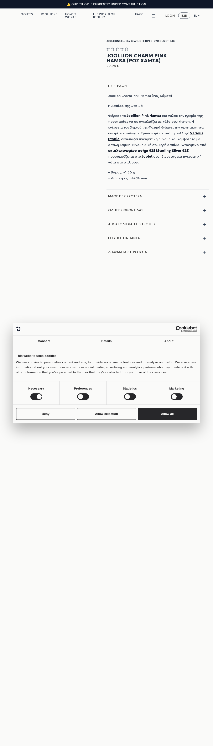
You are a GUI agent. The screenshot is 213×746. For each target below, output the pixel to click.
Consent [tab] (44, 341)
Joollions (49, 14)
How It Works (70, 16)
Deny (46, 414)
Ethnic (147, 40)
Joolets (26, 14)
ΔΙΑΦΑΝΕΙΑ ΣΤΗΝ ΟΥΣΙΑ (157, 252)
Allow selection (106, 414)
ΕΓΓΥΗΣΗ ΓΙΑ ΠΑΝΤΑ (157, 238)
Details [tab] (106, 341)
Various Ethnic (164, 40)
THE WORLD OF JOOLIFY (104, 16)
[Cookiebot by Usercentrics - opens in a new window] (179, 329)
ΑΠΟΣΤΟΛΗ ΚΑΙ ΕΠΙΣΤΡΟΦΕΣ (157, 224)
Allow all (167, 414)
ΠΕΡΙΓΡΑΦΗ (157, 86)
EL (196, 15)
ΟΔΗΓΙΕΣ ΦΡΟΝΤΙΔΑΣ (157, 210)
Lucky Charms (132, 40)
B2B (184, 15)
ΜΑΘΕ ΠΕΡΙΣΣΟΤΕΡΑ (157, 196)
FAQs (139, 14)
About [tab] (168, 341)
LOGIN (170, 15)
